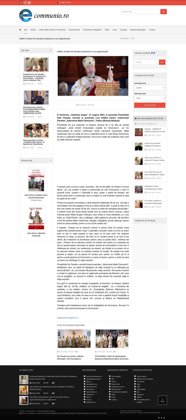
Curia (114, 30)
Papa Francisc (142, 376)
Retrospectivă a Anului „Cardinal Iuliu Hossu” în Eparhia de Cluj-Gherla (34, 142)
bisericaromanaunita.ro (94, 376)
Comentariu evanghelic (92, 30)
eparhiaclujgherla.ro (70, 318)
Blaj (138, 392)
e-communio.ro (31, 411)
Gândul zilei (115, 384)
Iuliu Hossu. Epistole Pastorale (36, 234)
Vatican (139, 397)
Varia (138, 384)
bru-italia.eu (90, 389)
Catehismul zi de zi (118, 387)
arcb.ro (88, 397)
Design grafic (125, 412)
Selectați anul (140, 94)
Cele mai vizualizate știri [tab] (145, 124)
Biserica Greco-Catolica (145, 379)
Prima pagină (116, 376)
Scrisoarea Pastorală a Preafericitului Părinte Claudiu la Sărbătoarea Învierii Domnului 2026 (53, 378)
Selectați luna (140, 83)
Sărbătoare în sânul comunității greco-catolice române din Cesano (153, 189)
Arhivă (33, 30)
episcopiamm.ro (91, 384)
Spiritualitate (141, 389)
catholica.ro (90, 394)
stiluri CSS (133, 412)
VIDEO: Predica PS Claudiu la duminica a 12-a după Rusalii (82, 52)
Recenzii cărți (74, 30)
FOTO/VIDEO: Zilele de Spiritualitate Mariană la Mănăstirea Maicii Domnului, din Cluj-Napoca (112, 358)
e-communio (124, 38)
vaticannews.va (91, 392)
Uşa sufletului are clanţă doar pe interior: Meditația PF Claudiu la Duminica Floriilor (52, 388)
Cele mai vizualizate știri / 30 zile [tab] (149, 118)
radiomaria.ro (90, 402)
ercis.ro (88, 400)
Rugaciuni (140, 394)
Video (107, 30)
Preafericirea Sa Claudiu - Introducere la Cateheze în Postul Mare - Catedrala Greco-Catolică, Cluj (34, 77)
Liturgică (123, 30)
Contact (152, 30)
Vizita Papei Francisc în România (52, 30)
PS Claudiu (140, 382)
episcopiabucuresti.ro (93, 379)
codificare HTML (141, 412)
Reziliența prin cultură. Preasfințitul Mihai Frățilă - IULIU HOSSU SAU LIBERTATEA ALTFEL (34, 110)
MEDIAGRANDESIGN (153, 412)
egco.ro (88, 382)
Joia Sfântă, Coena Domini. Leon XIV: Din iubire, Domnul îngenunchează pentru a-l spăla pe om (49, 398)
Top (162, 400)
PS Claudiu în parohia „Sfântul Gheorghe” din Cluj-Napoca (70, 357)
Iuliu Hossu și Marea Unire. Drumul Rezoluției (36, 196)
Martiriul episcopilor (138, 30)
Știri (25, 30)
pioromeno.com (91, 387)
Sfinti (138, 387)
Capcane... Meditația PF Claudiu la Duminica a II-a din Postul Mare (155, 131)
